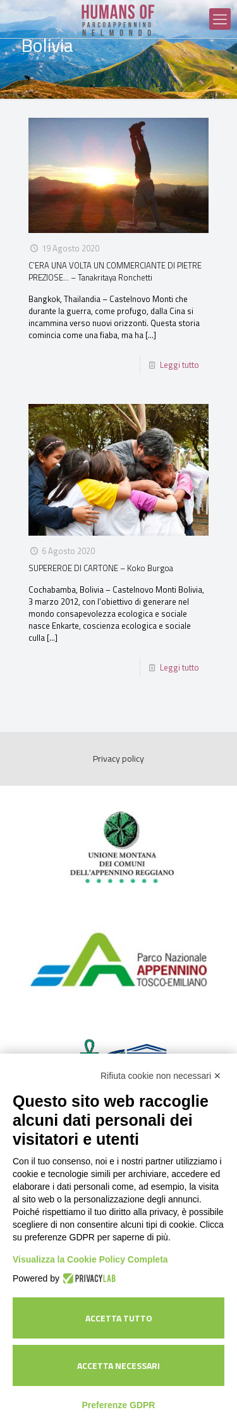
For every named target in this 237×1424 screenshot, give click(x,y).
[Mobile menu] (220, 19)
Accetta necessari (118, 1365)
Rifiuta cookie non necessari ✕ (160, 1076)
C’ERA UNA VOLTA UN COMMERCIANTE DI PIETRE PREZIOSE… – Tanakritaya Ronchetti (115, 271)
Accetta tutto (118, 1318)
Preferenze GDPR (118, 1405)
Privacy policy (118, 759)
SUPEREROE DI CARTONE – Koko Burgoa (100, 568)
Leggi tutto (179, 364)
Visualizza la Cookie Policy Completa (90, 1259)
